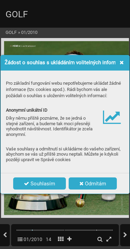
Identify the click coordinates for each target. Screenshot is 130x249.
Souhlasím (39, 184)
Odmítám (92, 184)
